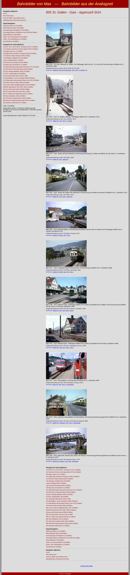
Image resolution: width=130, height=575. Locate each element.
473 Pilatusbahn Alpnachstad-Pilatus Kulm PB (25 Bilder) (21, 80)
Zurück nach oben (87, 566)
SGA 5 (67, 310)
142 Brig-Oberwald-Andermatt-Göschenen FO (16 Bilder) (21, 67)
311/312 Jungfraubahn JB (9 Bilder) (14, 73)
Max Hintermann (8, 16)
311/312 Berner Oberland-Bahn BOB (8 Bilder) (18, 69)
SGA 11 (64, 384)
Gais (64, 272)
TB (86, 70)
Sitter (70, 461)
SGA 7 (64, 121)
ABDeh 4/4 (56, 70)
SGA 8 (71, 310)
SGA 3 (68, 235)
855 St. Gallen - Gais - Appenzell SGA (73, 12)
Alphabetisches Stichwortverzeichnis (14, 20)
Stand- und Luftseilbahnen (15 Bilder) (15, 39)
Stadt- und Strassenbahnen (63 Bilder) (15, 37)
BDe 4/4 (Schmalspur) (65, 70)
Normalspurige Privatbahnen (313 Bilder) (16, 30)
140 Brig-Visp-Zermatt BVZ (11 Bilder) (15, 64)
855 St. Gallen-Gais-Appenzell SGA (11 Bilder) (17, 93)
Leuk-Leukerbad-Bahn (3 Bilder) (13, 60)
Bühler (61, 235)
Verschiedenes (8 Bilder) (11, 41)
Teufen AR (65, 159)
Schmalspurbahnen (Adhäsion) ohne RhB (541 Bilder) (20, 32)
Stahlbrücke (75, 461)
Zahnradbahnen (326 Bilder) (12, 34)
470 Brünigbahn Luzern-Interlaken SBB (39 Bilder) (19, 78)
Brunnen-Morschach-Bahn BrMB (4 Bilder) (16, 89)
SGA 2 (71, 272)
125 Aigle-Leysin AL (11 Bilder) (13, 51)
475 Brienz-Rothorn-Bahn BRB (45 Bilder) (16, 82)
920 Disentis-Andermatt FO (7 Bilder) (15, 102)
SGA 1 (77, 70)
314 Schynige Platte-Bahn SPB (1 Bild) (15, 76)
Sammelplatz (70, 384)
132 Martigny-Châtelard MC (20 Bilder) (15, 58)
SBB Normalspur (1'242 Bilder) (13, 25)
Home (5, 13)
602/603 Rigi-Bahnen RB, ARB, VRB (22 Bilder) (18, 87)
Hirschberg (62, 423)
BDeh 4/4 (55, 384)
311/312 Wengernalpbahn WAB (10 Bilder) (16, 71)
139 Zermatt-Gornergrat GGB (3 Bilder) (15, 62)
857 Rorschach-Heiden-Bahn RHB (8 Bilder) (17, 98)
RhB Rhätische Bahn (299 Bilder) (13, 28)
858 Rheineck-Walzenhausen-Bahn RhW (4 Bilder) (19, 100)
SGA (73, 70)
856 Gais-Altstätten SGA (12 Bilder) (14, 96)
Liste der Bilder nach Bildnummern (14, 18)
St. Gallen (82, 70)
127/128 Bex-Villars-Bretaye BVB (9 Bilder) (16, 56)
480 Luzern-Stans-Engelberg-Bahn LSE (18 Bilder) (19, 85)
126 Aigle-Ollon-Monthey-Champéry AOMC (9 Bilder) (19, 53)
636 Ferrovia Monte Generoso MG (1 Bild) (16, 91)
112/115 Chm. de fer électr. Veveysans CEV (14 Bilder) (20, 47)
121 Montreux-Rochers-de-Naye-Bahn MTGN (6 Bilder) (20, 49)
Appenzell (62, 461)
